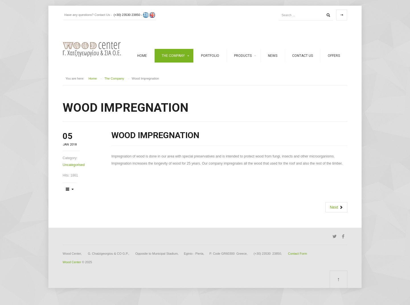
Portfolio (210, 56)
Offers (334, 56)
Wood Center (72, 262)
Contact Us (302, 56)
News (272, 56)
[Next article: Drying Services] (336, 207)
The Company (173, 56)
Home (142, 56)
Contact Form (297, 253)
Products (243, 56)
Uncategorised (74, 165)
